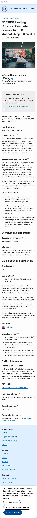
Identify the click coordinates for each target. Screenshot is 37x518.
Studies (4, 433)
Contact (4, 444)
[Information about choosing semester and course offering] (12, 79)
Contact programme (9, 478)
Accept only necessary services (17, 507)
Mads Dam (9, 327)
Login (33, 2)
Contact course (7, 482)
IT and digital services (9, 441)
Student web (5, 2)
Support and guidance (9, 437)
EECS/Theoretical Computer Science (15, 387)
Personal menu (7, 465)
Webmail (5, 461)
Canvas (4, 457)
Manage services (12, 502)
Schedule (5, 454)
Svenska (24, 9)
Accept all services (13, 512)
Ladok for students (8, 469)
